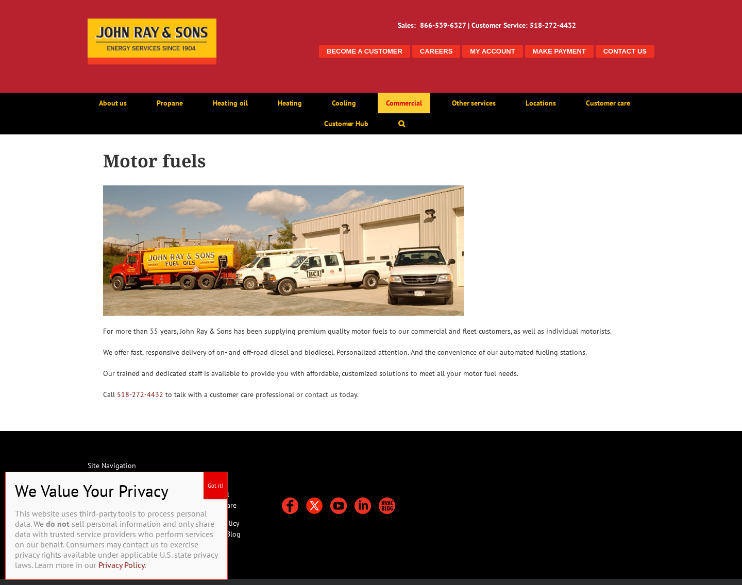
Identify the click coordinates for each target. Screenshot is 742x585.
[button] (402, 123)
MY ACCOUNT (492, 51)
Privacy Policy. (122, 565)
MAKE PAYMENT (559, 51)
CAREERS (436, 51)
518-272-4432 (140, 394)
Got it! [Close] (215, 485)
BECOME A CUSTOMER (364, 51)
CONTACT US (625, 51)
